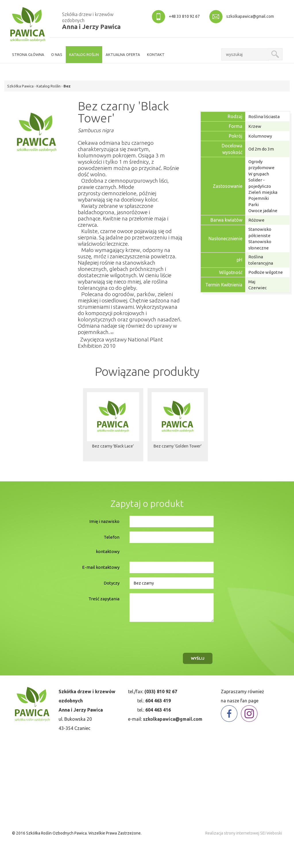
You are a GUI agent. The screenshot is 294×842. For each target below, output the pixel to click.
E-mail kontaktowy (100, 567)
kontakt (156, 54)
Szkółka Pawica (20, 86)
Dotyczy (111, 583)
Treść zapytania (103, 598)
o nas (56, 54)
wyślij (197, 658)
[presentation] (171, 636)
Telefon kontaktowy (107, 544)
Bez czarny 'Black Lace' (113, 447)
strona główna (28, 54)
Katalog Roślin (48, 86)
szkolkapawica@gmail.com (250, 16)
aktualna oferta (123, 54)
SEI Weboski (271, 833)
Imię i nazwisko (104, 521)
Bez (67, 86)
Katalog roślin (84, 54)
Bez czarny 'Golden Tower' (178, 447)
